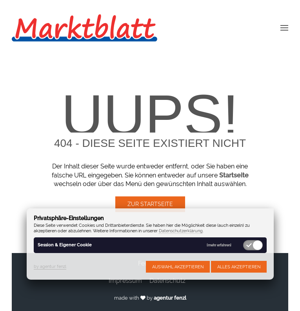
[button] (284, 27)
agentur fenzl (170, 298)
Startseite (234, 175)
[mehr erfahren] (219, 245)
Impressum (125, 280)
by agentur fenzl (50, 266)
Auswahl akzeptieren (178, 266)
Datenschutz (167, 280)
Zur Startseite (150, 204)
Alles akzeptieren (238, 266)
